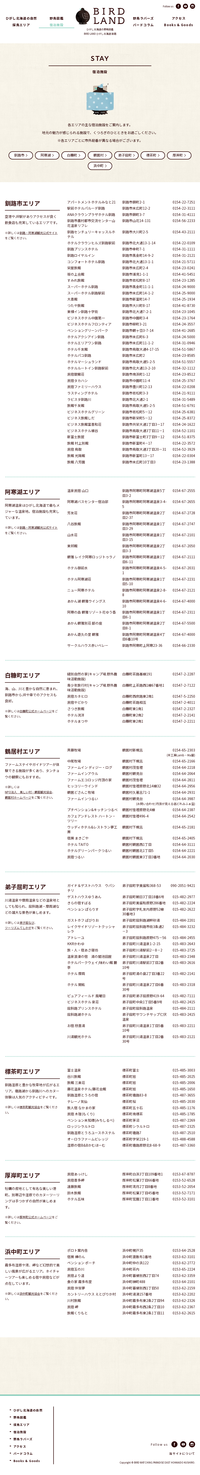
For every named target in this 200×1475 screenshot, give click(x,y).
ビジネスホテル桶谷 (82, 444)
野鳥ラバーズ (143, 18)
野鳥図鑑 (57, 18)
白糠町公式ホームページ (36, 724)
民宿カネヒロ (77, 709)
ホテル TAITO (78, 857)
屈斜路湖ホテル (79, 1027)
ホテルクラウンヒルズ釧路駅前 (91, 256)
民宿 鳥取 (74, 462)
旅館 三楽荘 (76, 1096)
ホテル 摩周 (76, 986)
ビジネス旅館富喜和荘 (84, 437)
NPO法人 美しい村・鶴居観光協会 (28, 805)
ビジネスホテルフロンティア (89, 337)
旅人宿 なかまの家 (81, 1121)
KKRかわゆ (75, 957)
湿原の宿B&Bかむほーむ (86, 1158)
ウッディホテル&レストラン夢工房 (92, 843)
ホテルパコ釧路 (79, 368)
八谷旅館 (74, 537)
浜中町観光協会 (30, 1307)
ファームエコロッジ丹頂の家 (89, 793)
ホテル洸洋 (75, 728)
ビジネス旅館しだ (81, 431)
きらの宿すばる (79, 916)
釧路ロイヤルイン (81, 268)
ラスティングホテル (82, 406)
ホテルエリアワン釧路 (84, 356)
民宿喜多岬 (75, 1193)
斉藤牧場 (74, 763)
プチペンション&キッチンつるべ (92, 823)
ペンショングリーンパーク (87, 343)
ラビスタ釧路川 (79, 412)
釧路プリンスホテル (82, 262)
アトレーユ (75, 951)
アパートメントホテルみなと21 (91, 215)
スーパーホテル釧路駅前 (86, 306)
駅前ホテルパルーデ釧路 (86, 221)
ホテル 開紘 (76, 997)
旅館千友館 (75, 418)
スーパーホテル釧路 (82, 300)
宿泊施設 (57, 24)
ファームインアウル (82, 786)
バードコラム (143, 24)
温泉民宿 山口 (78, 504)
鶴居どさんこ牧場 (81, 805)
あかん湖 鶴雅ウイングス (86, 614)
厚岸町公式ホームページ (36, 1230)
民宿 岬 (72, 1320)
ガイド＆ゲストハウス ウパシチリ (91, 901)
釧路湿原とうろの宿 (82, 1108)
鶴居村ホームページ (18, 810)
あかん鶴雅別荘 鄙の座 (84, 636)
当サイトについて (182, 1453)
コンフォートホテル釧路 (86, 275)
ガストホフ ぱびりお (83, 933)
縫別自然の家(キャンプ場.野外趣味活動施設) (92, 689)
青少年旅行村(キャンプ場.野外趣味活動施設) (92, 701)
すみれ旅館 (75, 293)
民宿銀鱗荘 (75, 387)
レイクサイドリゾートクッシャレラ (91, 942)
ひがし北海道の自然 (21, 18)
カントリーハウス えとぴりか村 (91, 1307)
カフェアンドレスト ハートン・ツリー (91, 832)
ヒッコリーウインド (82, 799)
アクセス (179, 18)
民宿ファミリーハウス (84, 400)
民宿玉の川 (75, 1282)
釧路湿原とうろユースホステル (91, 1146)
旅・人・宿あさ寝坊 (82, 963)
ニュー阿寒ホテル (81, 603)
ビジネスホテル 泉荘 (83, 1015)
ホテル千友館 (77, 362)
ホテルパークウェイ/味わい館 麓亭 (92, 978)
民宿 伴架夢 (76, 1301)
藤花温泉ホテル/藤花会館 (86, 1102)
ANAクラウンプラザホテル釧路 (91, 227)
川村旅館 (74, 1313)
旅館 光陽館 (76, 469)
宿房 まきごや (78, 851)
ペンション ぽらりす (83, 922)
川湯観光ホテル (79, 1050)
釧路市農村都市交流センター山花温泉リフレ (91, 236)
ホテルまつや (77, 734)
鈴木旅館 (74, 1206)
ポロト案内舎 (77, 1263)
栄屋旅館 (74, 281)
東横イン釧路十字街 (82, 325)
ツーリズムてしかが (18, 941)
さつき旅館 (75, 722)
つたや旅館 (75, 318)
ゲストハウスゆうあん (84, 910)
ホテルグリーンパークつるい (89, 863)
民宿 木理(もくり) (80, 1127)
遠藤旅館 (74, 1199)
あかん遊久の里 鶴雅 (83, 647)
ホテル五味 (75, 1212)
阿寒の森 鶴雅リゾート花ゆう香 (91, 625)
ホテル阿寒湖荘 (79, 592)
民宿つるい (75, 870)
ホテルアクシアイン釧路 (85, 350)
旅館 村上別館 (78, 456)
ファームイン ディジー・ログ (89, 780)
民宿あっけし (77, 1187)
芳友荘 (72, 526)
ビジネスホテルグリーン (86, 425)
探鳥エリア (21, 24)
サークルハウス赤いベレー (87, 658)
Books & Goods (178, 24)
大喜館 (72, 312)
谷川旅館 (74, 1089)
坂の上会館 (75, 287)
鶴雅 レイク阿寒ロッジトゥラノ (91, 570)
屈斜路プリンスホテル (84, 1021)
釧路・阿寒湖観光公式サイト (39, 246)
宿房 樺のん (76, 1270)
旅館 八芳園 (76, 475)
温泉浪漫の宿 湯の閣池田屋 (89, 969)
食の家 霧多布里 (79, 1295)
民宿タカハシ (77, 393)
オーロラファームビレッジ (87, 1152)
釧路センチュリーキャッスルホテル (91, 247)
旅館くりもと (77, 1326)
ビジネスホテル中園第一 (86, 331)
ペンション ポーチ (81, 1276)
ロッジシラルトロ (81, 1139)
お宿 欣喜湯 (76, 1039)
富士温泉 (74, 1083)
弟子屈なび (27, 936)
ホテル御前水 (77, 581)
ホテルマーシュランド (84, 375)
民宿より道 (75, 1288)
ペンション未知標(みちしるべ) (90, 1133)
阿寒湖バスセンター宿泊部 (87, 515)
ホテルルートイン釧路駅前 (87, 381)
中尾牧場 (74, 774)
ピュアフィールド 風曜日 (86, 1009)
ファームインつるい (82, 812)
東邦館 (72, 559)
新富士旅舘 (75, 450)
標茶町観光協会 (30, 1120)
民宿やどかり (77, 715)
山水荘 (72, 548)
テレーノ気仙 (77, 1114)
